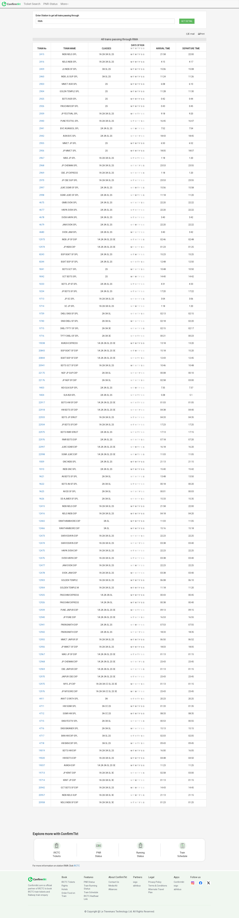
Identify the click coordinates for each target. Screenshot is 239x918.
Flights (65, 885)
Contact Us (114, 882)
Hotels (65, 889)
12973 (42, 239)
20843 (42, 350)
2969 (41, 173)
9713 (41, 299)
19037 (42, 765)
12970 (42, 676)
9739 (41, 313)
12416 (42, 513)
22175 (42, 373)
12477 (42, 565)
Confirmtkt (179, 882)
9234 (41, 291)
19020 (42, 758)
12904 (42, 587)
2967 (41, 158)
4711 (41, 706)
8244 (41, 261)
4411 (41, 698)
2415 (41, 54)
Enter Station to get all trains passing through (57, 15)
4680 (41, 232)
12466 (42, 528)
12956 (42, 647)
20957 (42, 795)
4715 (41, 721)
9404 (41, 395)
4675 (41, 202)
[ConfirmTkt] (37, 879)
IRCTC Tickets (68, 882)
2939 (41, 113)
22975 (42, 432)
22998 (42, 454)
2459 (41, 69)
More (64, 3)
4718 (41, 743)
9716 (41, 336)
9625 (41, 491)
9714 (41, 306)
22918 (42, 410)
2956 (41, 150)
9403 (41, 387)
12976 (42, 691)
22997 (42, 447)
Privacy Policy (154, 882)
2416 (41, 62)
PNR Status (89, 882)
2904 (41, 91)
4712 (41, 713)
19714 (42, 780)
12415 (42, 506)
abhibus (137, 885)
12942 (42, 632)
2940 (41, 121)
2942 (41, 136)
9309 (41, 461)
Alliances (113, 889)
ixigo (135, 882)
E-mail (190, 34)
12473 (42, 536)
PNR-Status (50, 3)
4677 (41, 210)
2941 (41, 128)
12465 (42, 521)
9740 (41, 321)
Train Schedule (91, 892)
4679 (41, 224)
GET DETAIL (187, 21)
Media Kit (113, 885)
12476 (42, 558)
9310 (41, 469)
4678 (41, 217)
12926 (42, 602)
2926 (41, 106)
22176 (42, 380)
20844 (42, 358)
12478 (42, 573)
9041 (41, 269)
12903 (42, 580)
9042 (41, 276)
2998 (41, 195)
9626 (41, 499)
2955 (41, 143)
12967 (42, 654)
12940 (42, 617)
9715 (41, 328)
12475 (42, 550)
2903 (41, 84)
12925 (42, 595)
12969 (42, 669)
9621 (41, 476)
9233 (41, 284)
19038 (42, 343)
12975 (42, 684)
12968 (42, 661)
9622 (41, 484)
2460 (41, 76)
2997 (41, 187)
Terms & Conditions (157, 885)
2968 (41, 165)
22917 (42, 402)
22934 (42, 424)
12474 (42, 543)
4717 (41, 736)
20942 (42, 787)
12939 (42, 610)
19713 (42, 773)
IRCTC (77, 865)
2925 (41, 99)
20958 (42, 802)
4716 (41, 728)
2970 (41, 180)
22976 (42, 439)
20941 (42, 365)
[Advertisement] (119, 821)
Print (201, 34)
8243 (41, 254)
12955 (42, 639)
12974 (42, 247)
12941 (42, 624)
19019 (42, 750)
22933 (42, 417)
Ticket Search (32, 3)
